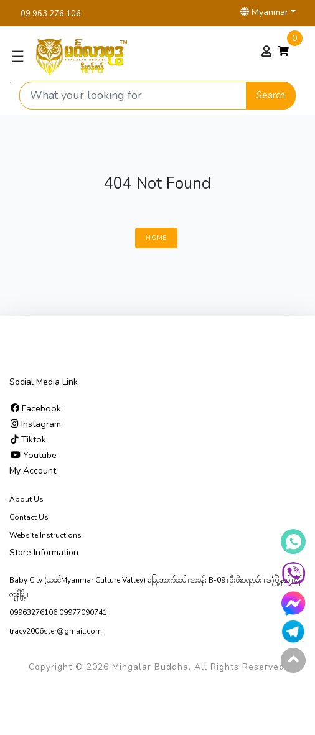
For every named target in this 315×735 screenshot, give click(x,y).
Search (270, 95)
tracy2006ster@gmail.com (55, 631)
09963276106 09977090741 (58, 612)
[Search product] (133, 96)
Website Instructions (45, 535)
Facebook (36, 408)
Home (156, 237)
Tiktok (28, 439)
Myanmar (264, 12)
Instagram (36, 424)
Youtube (34, 455)
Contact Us (29, 517)
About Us (26, 499)
